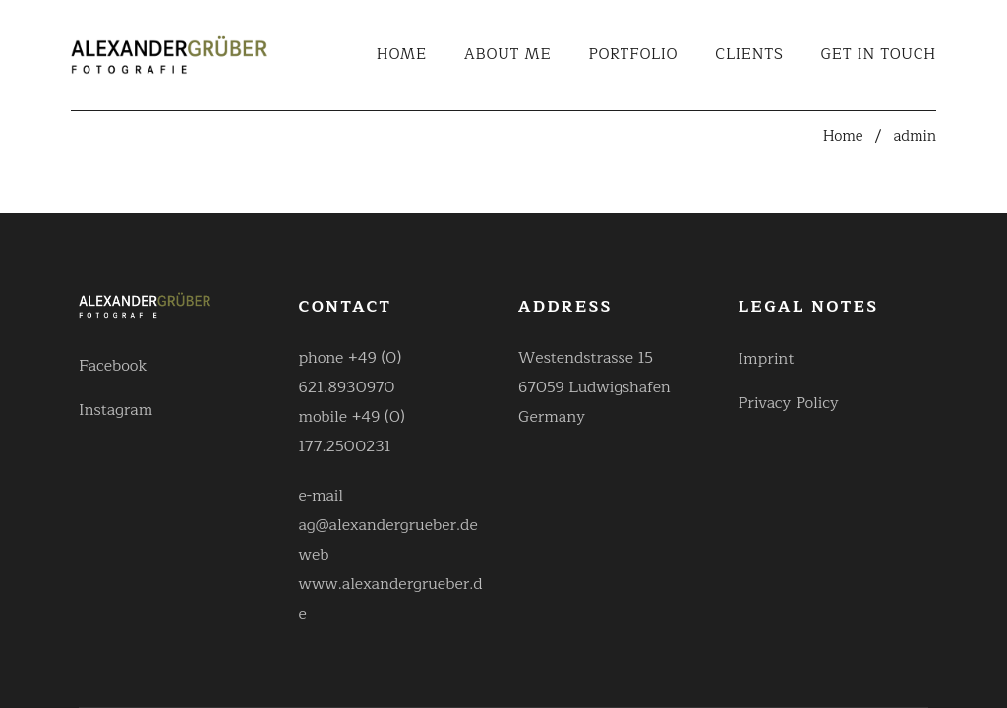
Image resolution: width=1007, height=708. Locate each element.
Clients (749, 55)
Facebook (113, 366)
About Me (508, 55)
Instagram (115, 410)
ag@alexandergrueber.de (388, 525)
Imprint (767, 359)
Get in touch (878, 55)
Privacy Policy (789, 403)
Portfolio (634, 55)
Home (402, 55)
